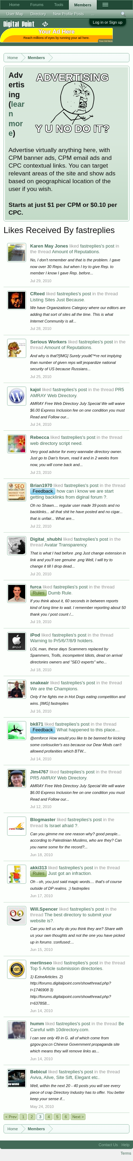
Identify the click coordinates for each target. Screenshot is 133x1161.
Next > (78, 1117)
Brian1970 (41, 485)
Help (125, 1145)
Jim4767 (39, 771)
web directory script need (56, 443)
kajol (35, 389)
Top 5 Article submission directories (66, 968)
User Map (14, 14)
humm (37, 1023)
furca (35, 587)
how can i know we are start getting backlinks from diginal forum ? (71, 494)
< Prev (11, 1117)
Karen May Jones (49, 246)
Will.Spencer (44, 909)
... (92, 14)
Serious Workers (48, 341)
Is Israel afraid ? (60, 825)
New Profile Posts (68, 14)
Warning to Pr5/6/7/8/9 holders (61, 640)
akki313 (38, 867)
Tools (58, 4)
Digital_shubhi (46, 539)
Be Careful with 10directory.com (77, 1026)
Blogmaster (43, 819)
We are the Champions (53, 688)
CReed (37, 293)
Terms (126, 1153)
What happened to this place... (74, 729)
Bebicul (38, 1071)
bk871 (36, 724)
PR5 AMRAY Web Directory (58, 777)
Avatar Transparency (65, 544)
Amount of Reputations (75, 251)
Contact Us (108, 1145)
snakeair (39, 682)
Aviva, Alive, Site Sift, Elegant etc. (64, 1077)
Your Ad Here (105, 41)
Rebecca (39, 437)
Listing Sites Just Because (57, 299)
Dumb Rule (50, 593)
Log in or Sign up (107, 22)
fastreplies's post (97, 246)
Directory (38, 14)
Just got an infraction (60, 873)
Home (14, 4)
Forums (36, 4)
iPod (35, 635)
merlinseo (41, 962)
